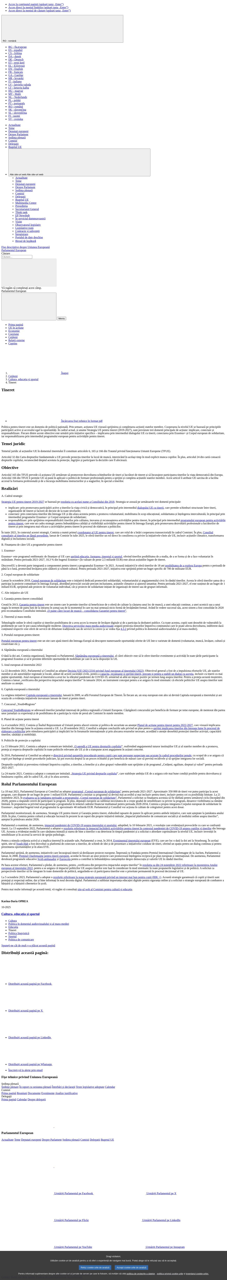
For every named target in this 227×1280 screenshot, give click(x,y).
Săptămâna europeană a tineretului (94, 655)
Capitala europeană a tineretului (44, 695)
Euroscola (65, 859)
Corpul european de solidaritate (48, 580)
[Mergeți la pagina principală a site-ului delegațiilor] (8, 1099)
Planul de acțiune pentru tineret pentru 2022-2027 (165, 725)
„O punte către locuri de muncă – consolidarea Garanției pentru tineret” (86, 610)
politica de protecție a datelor (141, 1278)
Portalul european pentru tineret (19, 640)
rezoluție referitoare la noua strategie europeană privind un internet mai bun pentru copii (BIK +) (107, 877)
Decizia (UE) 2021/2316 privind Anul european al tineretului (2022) (106, 670)
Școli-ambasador (46, 859)
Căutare (5, 253)
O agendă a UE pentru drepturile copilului (98, 746)
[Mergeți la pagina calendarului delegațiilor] (22, 1099)
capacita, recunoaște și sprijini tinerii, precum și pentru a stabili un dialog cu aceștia (146, 673)
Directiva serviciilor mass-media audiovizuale (88, 625)
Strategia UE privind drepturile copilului (94, 773)
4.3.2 (123, 628)
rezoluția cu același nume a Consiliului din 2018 (87, 501)
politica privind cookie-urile (170, 1278)
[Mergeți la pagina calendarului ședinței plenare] (110, 1086)
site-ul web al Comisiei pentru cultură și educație (105, 889)
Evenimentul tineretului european (131, 840)
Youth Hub (22, 843)
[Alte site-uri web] (79, 162)
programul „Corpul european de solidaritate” (96, 791)
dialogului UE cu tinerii (150, 507)
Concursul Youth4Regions (16, 710)
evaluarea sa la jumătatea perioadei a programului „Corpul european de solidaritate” (70, 797)
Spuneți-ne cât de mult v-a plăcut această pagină (28, 945)
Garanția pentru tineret (31, 604)
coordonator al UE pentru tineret (95, 532)
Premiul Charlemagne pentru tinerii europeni (44, 855)
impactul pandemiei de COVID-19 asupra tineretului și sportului (80, 825)
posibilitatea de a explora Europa (183, 565)
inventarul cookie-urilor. (197, 1278)
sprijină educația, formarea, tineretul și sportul (96, 556)
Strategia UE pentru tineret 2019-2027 (22, 501)
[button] (54, 1126)
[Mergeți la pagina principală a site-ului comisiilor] (8, 1093)
